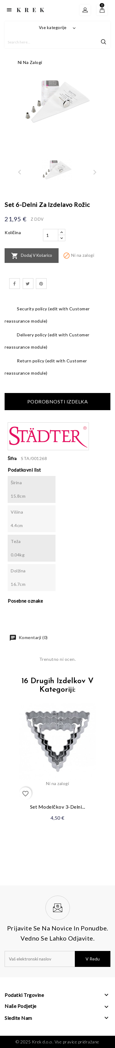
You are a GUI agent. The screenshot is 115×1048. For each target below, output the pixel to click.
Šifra (12, 458)
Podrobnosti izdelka (57, 401)
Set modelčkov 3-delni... (57, 807)
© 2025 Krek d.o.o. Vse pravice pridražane (57, 1041)
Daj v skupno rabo (14, 283)
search (103, 42)
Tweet (28, 283)
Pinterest (41, 283)
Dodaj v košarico (31, 256)
